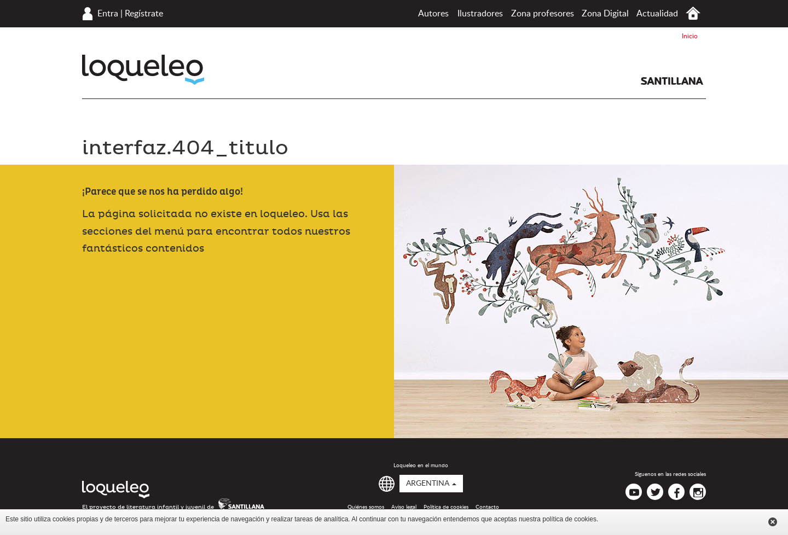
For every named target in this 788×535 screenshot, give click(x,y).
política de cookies (569, 519)
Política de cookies (446, 507)
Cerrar (772, 521)
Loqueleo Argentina (143, 70)
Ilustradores (480, 13)
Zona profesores (542, 13)
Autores (433, 13)
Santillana (672, 81)
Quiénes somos (365, 507)
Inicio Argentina (693, 13)
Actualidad (657, 13)
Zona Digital (605, 13)
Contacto (487, 507)
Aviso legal (403, 507)
